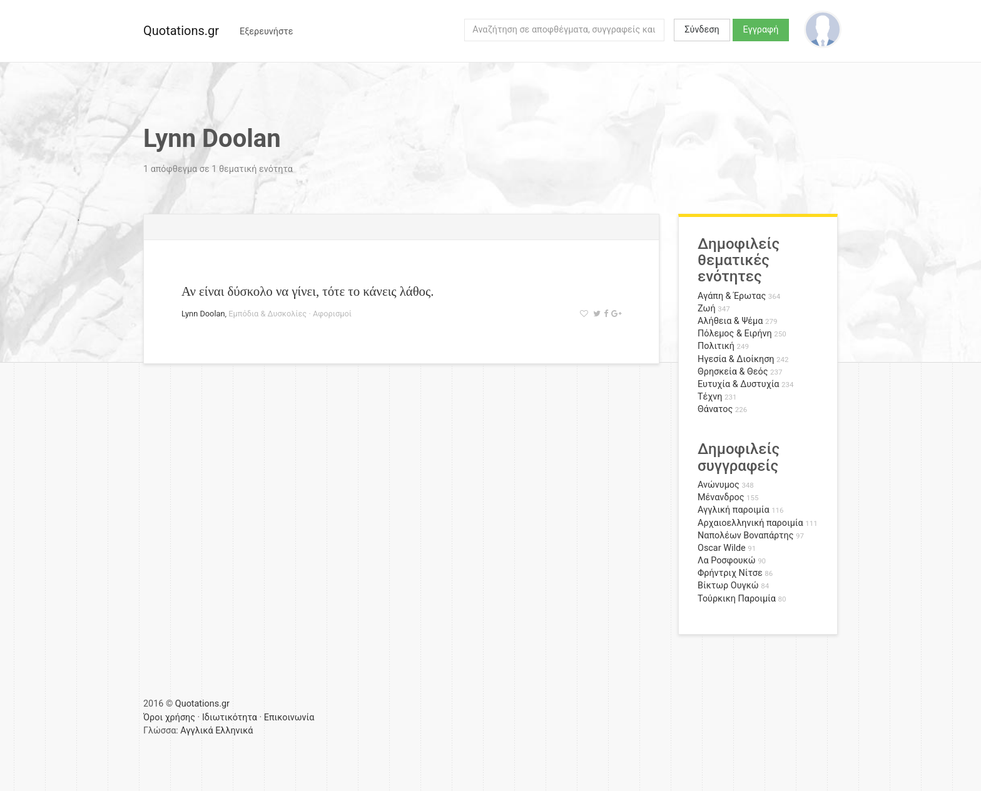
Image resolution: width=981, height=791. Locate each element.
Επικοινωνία (289, 717)
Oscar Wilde (722, 548)
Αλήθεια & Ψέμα (730, 321)
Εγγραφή (761, 29)
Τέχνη (710, 396)
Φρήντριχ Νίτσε (730, 573)
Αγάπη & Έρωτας (732, 296)
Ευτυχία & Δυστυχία (738, 384)
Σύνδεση (701, 29)
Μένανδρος (721, 497)
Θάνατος (715, 409)
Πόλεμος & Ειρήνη (735, 333)
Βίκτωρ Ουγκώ (728, 585)
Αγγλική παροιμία (734, 510)
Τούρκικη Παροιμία (737, 598)
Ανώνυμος (719, 485)
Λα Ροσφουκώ (727, 560)
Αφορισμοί (332, 313)
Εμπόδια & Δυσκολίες (267, 313)
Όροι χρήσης (169, 717)
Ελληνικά (234, 730)
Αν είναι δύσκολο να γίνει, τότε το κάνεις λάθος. (307, 291)
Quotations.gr (181, 30)
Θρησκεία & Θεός (733, 371)
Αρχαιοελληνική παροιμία (750, 523)
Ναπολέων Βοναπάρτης (745, 535)
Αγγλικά (196, 730)
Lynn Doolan (203, 313)
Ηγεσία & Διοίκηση (736, 359)
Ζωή (707, 308)
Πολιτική (716, 346)
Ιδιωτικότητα (229, 717)
